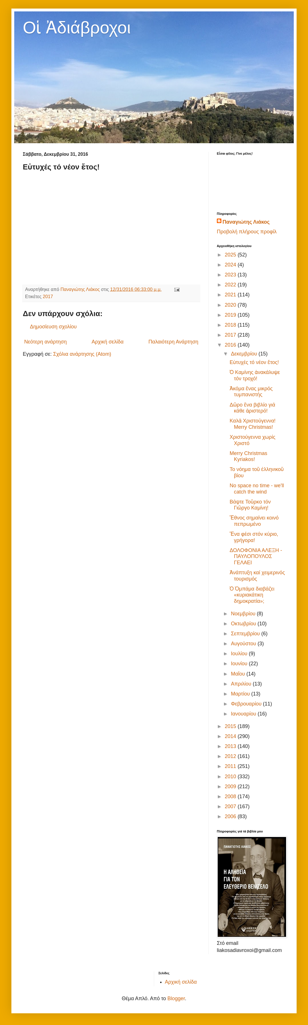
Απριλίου (242, 684)
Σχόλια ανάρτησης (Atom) (82, 354)
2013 (231, 746)
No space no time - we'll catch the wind (257, 489)
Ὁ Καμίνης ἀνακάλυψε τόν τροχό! (255, 375)
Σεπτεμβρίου (246, 633)
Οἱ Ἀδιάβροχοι (77, 27)
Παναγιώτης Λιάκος (246, 222)
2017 (48, 296)
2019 (231, 315)
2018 (231, 325)
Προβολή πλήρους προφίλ (247, 231)
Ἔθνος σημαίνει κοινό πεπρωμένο (254, 521)
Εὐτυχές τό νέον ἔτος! (254, 362)
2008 (231, 796)
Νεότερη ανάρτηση (45, 342)
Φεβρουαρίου (247, 704)
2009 (231, 786)
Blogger (176, 998)
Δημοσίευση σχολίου (53, 326)
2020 (231, 305)
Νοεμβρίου (244, 613)
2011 (231, 766)
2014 (231, 736)
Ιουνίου (240, 663)
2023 (231, 275)
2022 (231, 285)
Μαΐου (238, 674)
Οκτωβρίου (244, 623)
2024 (231, 265)
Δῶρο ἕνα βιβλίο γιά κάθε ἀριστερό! (252, 408)
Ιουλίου (240, 653)
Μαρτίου (241, 694)
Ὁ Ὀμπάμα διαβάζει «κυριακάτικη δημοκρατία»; (252, 595)
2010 (231, 776)
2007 (231, 806)
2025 (231, 255)
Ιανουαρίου (244, 714)
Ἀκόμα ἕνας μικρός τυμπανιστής (251, 392)
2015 (231, 726)
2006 (231, 816)
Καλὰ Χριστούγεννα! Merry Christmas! (253, 424)
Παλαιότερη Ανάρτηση (173, 342)
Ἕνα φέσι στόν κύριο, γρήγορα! (254, 537)
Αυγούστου (244, 643)
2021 (231, 295)
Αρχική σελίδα (107, 342)
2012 (231, 756)
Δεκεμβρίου (244, 354)
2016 (231, 345)
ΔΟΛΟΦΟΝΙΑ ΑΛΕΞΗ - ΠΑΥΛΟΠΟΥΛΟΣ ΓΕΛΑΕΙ (256, 556)
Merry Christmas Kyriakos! (248, 456)
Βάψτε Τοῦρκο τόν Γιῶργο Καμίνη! (250, 505)
